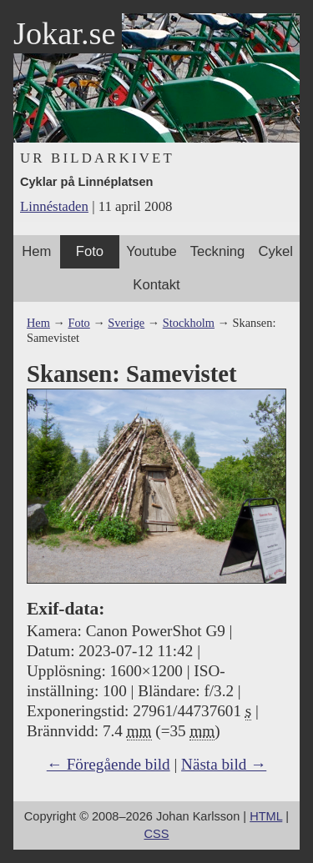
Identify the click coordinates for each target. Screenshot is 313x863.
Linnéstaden (54, 206)
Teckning (217, 251)
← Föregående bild (108, 764)
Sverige (126, 322)
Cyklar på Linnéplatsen (86, 181)
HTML (266, 816)
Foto (89, 251)
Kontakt (156, 285)
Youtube (151, 251)
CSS (156, 833)
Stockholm (189, 322)
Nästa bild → (223, 764)
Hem (36, 251)
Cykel (275, 251)
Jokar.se (64, 33)
